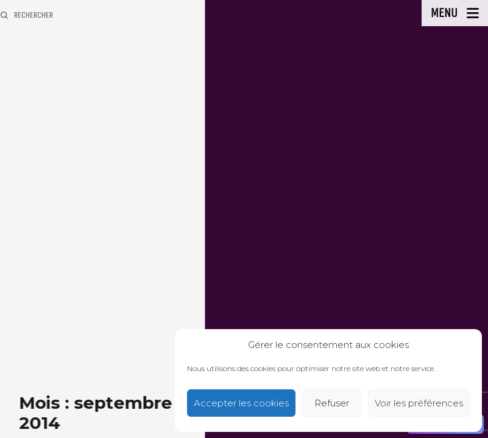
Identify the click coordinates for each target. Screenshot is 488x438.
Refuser (331, 403)
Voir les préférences (419, 403)
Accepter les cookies (241, 403)
